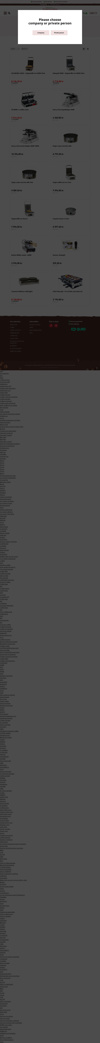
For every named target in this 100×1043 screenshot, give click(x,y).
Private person (59, 33)
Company (40, 33)
